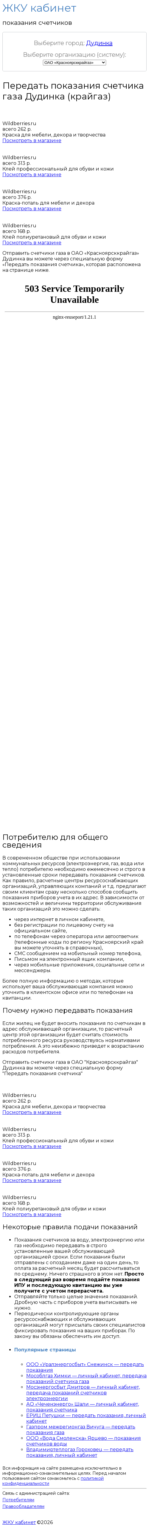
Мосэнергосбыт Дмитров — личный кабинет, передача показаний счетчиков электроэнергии (83, 1392)
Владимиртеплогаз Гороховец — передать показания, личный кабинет (80, 1452)
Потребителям (18, 1500)
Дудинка (99, 43)
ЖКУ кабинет (19, 1522)
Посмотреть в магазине (31, 140)
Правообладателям (23, 1506)
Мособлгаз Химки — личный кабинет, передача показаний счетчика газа (86, 1378)
